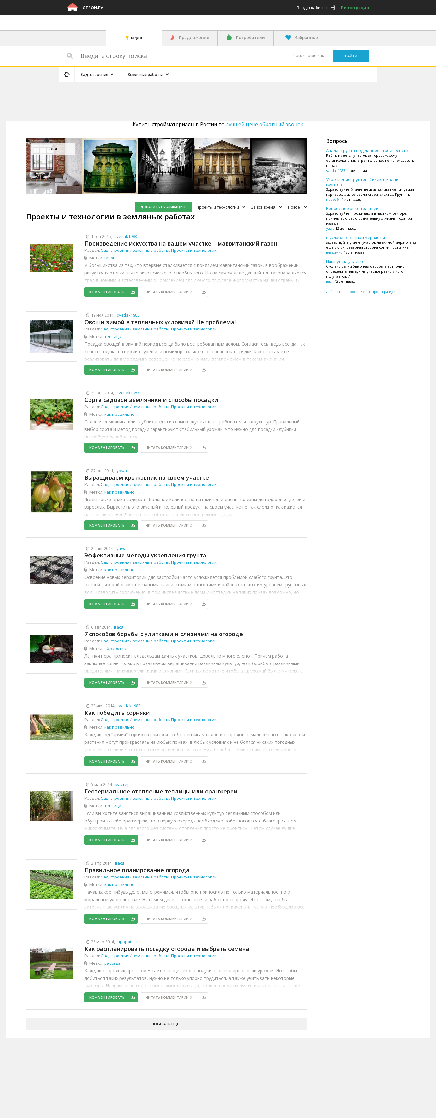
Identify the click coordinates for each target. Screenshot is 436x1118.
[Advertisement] (178, 100)
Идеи (136, 38)
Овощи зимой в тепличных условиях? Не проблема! (160, 322)
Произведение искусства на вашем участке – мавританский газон (180, 243)
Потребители (250, 37)
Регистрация (355, 7)
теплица (112, 336)
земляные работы (151, 250)
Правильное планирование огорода (137, 870)
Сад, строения (115, 250)
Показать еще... (167, 1023)
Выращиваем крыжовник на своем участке (146, 477)
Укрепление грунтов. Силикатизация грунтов (363, 182)
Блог (53, 149)
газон (110, 258)
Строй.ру (93, 7)
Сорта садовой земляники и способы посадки (151, 400)
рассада (112, 963)
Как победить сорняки (117, 712)
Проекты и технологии (218, 207)
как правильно (119, 414)
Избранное (306, 37)
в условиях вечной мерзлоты (355, 237)
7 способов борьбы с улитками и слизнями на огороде (163, 634)
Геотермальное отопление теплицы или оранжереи (161, 791)
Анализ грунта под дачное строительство (368, 150)
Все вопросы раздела (379, 291)
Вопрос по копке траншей (352, 208)
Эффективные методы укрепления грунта (145, 555)
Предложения (194, 37)
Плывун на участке (345, 261)
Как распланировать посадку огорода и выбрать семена (166, 949)
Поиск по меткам (309, 55)
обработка (115, 648)
